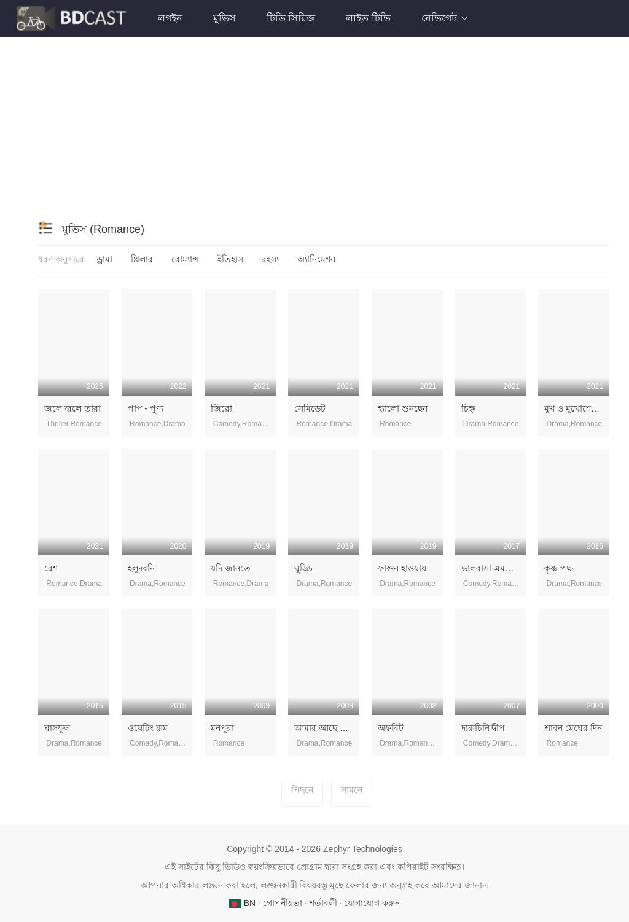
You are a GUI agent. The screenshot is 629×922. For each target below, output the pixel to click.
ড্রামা (104, 259)
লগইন (170, 18)
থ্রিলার (142, 259)
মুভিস (224, 18)
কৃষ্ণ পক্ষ (558, 568)
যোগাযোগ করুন (372, 903)
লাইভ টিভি (368, 18)
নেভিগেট (445, 18)
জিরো (221, 408)
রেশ (51, 568)
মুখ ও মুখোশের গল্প (577, 408)
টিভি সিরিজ (291, 18)
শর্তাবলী (323, 903)
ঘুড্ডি (303, 568)
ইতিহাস (230, 259)
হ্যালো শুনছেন (403, 408)
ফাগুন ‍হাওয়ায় (402, 568)
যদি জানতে (231, 568)
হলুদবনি (141, 568)
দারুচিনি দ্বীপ (483, 728)
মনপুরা (222, 728)
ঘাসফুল (57, 728)
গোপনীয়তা (282, 903)
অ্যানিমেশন (316, 259)
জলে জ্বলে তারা (72, 408)
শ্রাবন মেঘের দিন (573, 728)
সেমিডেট (310, 408)
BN (243, 903)
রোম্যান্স (185, 259)
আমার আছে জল (324, 728)
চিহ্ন (468, 408)
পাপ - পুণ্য (145, 408)
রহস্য (270, 259)
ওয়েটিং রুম (148, 728)
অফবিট (391, 728)
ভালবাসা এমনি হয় (493, 568)
